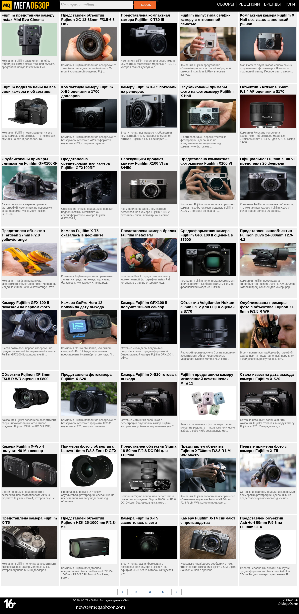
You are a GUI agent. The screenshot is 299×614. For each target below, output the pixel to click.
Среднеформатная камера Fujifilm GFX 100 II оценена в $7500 (206, 235)
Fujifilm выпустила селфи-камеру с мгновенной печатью (205, 19)
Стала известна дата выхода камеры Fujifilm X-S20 (267, 376)
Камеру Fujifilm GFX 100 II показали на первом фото (26, 305)
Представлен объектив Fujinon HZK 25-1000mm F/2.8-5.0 (88, 522)
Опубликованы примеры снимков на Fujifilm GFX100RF (29, 161)
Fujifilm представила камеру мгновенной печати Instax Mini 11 (206, 378)
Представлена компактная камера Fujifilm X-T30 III (145, 17)
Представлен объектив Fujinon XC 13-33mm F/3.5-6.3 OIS (88, 19)
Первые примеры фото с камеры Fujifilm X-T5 (263, 448)
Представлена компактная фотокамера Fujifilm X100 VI (206, 161)
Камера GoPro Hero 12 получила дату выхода (82, 305)
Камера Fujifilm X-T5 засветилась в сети (139, 520)
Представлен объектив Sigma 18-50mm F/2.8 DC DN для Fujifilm (148, 450)
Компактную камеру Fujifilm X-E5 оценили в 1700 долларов (87, 91)
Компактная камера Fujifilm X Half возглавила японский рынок (267, 19)
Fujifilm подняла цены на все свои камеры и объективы (29, 89)
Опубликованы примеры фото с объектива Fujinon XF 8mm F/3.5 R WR (267, 307)
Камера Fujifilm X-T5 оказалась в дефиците (82, 233)
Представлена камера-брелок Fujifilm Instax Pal (148, 233)
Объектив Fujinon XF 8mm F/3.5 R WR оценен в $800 (26, 376)
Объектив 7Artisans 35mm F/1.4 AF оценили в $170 (264, 89)
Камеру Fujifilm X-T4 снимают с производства (207, 520)
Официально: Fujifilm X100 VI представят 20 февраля (267, 161)
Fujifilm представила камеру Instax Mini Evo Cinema (28, 17)
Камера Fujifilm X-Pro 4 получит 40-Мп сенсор (23, 448)
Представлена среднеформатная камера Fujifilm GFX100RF (85, 163)
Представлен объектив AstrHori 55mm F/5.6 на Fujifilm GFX (261, 522)
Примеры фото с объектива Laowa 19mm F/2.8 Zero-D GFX (88, 448)
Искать (145, 4)
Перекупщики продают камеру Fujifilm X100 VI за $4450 (144, 163)
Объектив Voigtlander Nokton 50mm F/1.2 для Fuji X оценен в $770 (207, 307)
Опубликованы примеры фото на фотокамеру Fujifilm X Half (207, 91)
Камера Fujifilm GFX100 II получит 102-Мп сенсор (144, 305)
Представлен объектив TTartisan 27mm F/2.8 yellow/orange (23, 235)
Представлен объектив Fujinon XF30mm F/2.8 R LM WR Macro (205, 450)
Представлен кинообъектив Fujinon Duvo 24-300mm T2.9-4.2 (266, 235)
